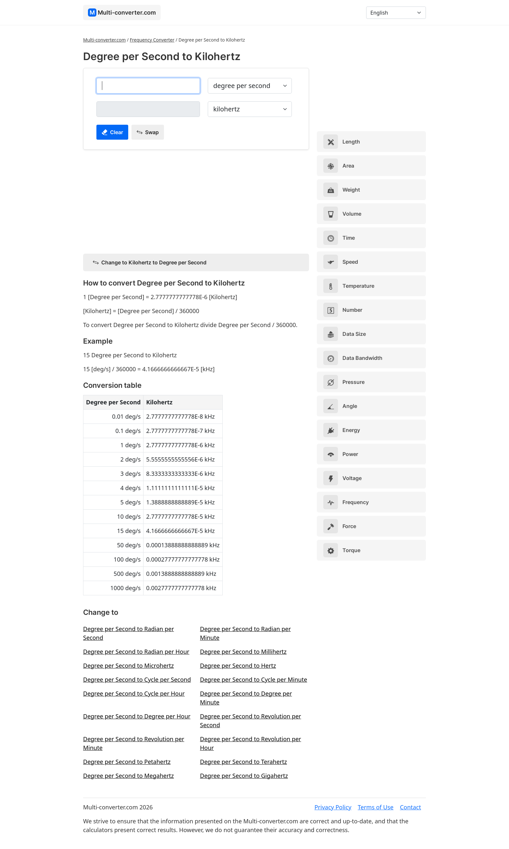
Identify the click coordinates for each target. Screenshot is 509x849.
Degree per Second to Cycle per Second (137, 679)
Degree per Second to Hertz (238, 665)
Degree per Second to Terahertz (243, 762)
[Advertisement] (196, 200)
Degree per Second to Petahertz (127, 762)
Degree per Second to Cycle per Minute (253, 679)
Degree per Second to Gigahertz (244, 775)
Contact (410, 807)
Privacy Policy (333, 807)
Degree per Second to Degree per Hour (137, 716)
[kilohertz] (148, 109)
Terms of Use (375, 807)
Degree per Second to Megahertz (128, 775)
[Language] (396, 12)
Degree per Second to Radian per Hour (136, 651)
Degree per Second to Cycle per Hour (134, 693)
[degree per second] (148, 86)
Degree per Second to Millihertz (243, 651)
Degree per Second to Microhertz (128, 665)
